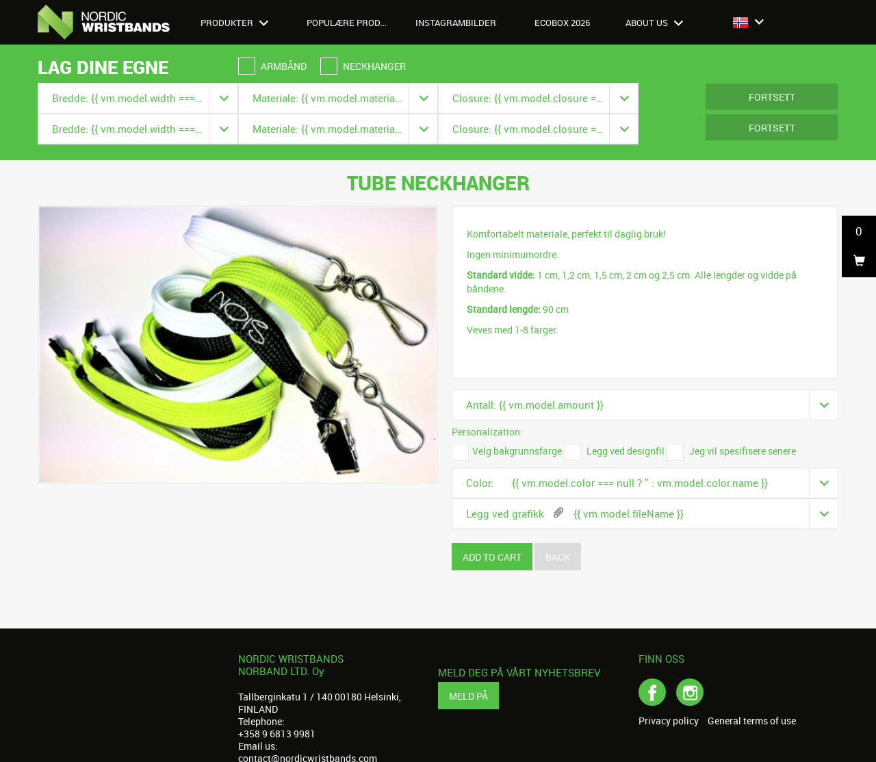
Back (557, 556)
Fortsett (772, 96)
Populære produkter (354, 22)
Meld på (468, 695)
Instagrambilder (455, 22)
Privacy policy (669, 721)
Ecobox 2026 (562, 22)
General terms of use (752, 721)
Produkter (234, 22)
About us (654, 22)
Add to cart (492, 556)
